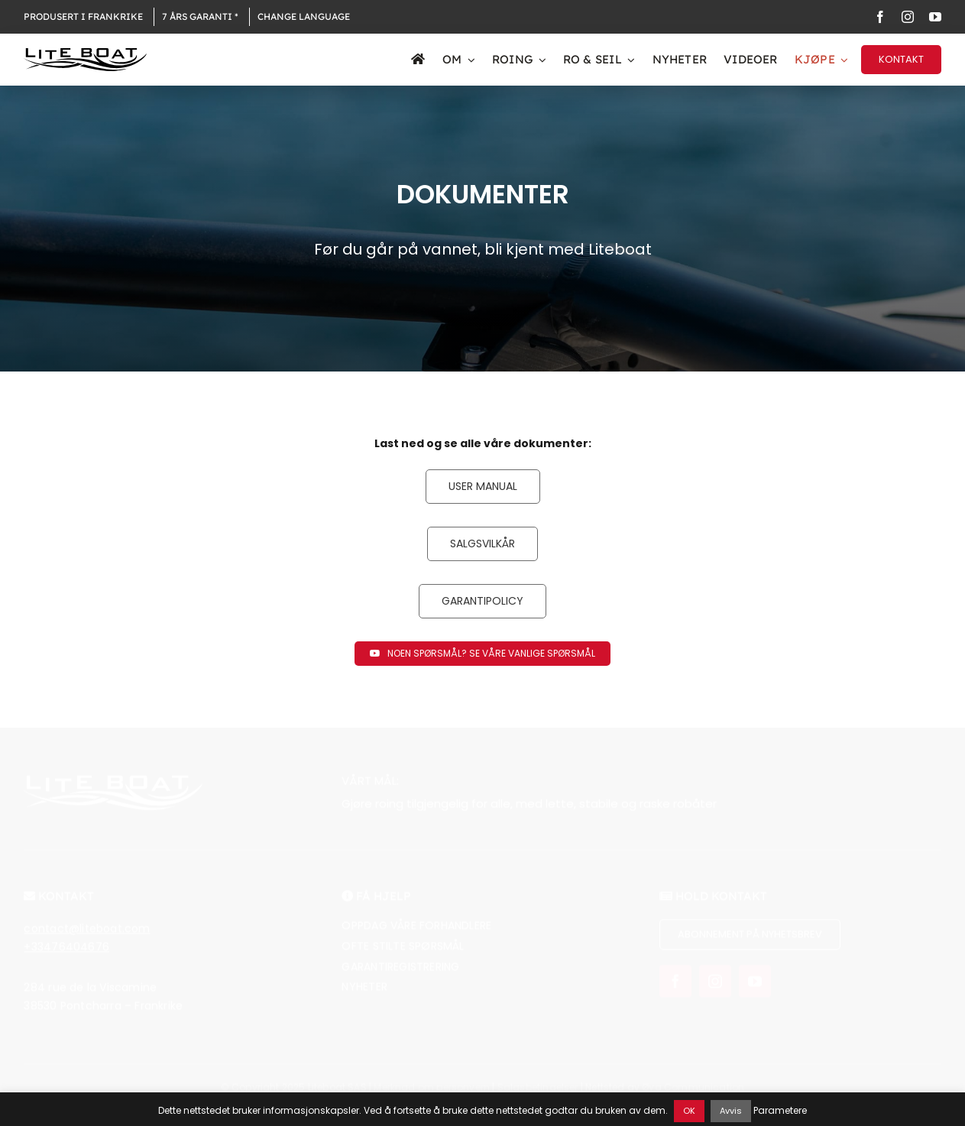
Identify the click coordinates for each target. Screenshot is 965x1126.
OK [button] (689, 1111)
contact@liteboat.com (87, 937)
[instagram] (908, 17)
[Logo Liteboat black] (85, 53)
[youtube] (935, 17)
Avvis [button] (731, 1111)
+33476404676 (66, 955)
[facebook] (880, 17)
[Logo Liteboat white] (113, 789)
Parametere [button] (780, 1110)
